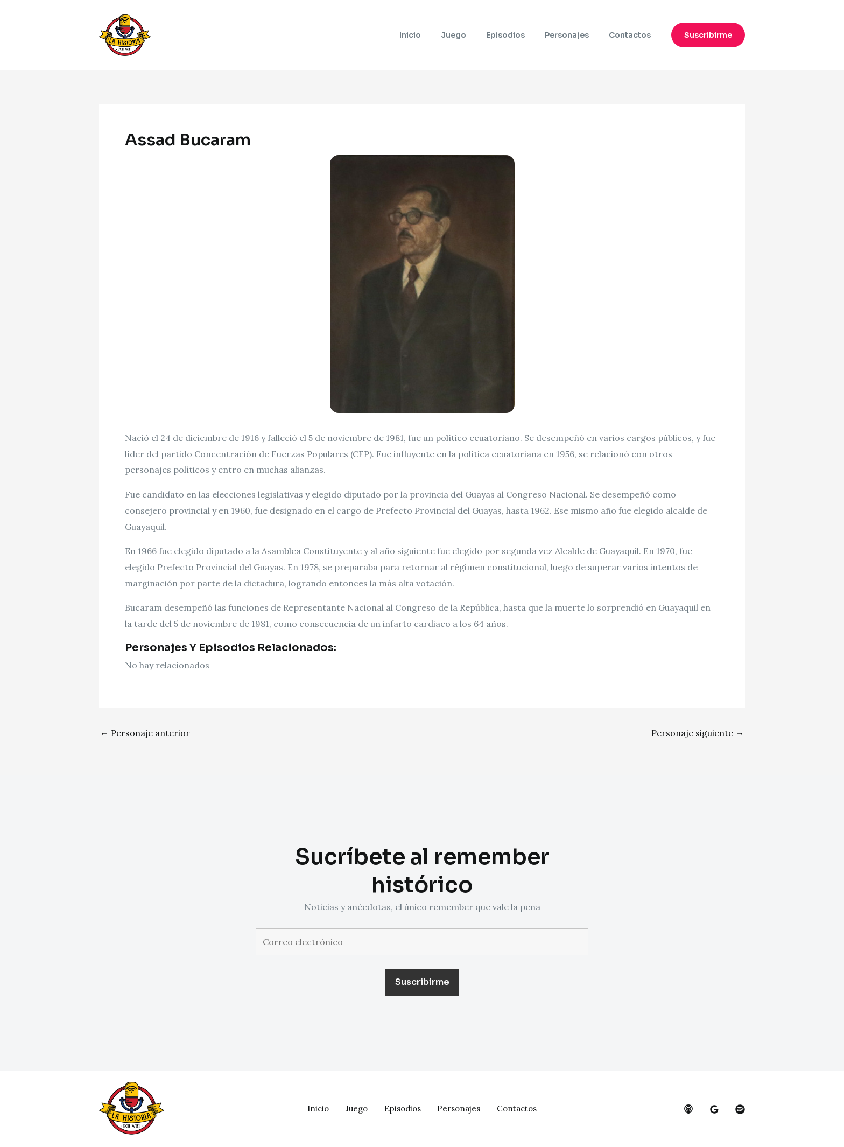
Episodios (517, 35)
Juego (470, 35)
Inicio (431, 35)
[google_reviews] (714, 1109)
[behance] (688, 1109)
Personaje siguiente (697, 733)
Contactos (632, 35)
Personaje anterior (145, 733)
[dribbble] (740, 1109)
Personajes (574, 35)
